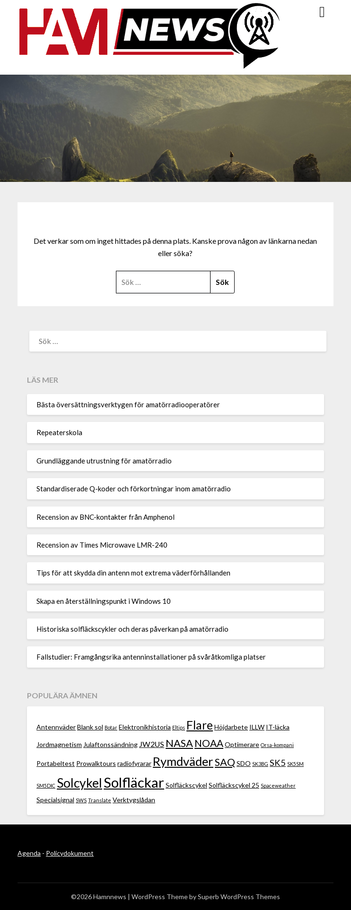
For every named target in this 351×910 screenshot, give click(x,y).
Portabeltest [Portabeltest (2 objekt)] (55, 763)
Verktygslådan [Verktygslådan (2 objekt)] (134, 800)
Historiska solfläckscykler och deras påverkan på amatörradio (132, 629)
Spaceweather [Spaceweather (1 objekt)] (278, 785)
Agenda (29, 853)
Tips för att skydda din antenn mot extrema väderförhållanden (133, 572)
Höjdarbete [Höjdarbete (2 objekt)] (231, 727)
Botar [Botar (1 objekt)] (111, 727)
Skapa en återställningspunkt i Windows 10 (103, 601)
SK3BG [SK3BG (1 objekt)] (260, 764)
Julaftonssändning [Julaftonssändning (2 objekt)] (110, 744)
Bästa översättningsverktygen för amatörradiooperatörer (128, 404)
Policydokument (70, 853)
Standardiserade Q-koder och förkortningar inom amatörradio (133, 488)
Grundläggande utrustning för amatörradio (104, 460)
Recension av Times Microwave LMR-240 (101, 545)
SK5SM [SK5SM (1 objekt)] (295, 764)
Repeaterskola (59, 432)
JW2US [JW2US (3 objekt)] (151, 743)
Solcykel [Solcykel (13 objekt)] (79, 782)
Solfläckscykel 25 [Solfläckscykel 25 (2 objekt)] (234, 785)
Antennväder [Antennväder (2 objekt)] (56, 727)
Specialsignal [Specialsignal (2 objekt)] (55, 800)
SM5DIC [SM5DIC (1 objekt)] (45, 785)
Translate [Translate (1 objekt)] (99, 800)
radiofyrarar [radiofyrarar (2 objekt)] (134, 763)
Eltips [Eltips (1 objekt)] (178, 727)
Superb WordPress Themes (239, 897)
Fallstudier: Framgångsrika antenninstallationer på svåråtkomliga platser (151, 656)
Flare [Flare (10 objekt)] (199, 725)
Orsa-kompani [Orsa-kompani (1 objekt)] (277, 745)
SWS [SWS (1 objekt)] (81, 800)
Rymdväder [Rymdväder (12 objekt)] (183, 761)
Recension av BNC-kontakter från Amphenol (105, 517)
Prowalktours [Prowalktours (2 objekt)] (96, 763)
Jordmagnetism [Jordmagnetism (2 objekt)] (59, 744)
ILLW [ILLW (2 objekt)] (256, 727)
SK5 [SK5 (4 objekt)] (278, 762)
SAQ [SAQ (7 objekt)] (225, 761)
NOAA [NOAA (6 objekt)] (208, 743)
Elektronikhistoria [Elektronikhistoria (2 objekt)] (145, 727)
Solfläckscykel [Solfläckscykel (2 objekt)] (186, 785)
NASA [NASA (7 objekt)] (179, 743)
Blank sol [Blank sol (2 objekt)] (90, 727)
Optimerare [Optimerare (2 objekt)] (242, 744)
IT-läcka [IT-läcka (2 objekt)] (278, 727)
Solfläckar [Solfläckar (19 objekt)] (134, 782)
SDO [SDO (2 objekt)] (244, 763)
